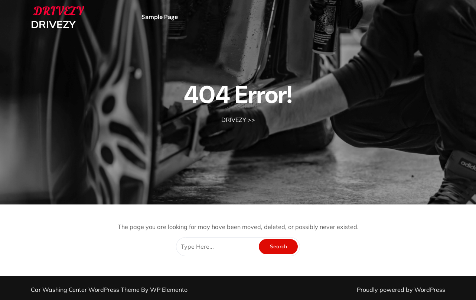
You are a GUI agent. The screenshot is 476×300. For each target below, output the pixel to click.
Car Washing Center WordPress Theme (86, 289)
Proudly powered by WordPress (401, 289)
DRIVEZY (53, 24)
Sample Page (159, 17)
